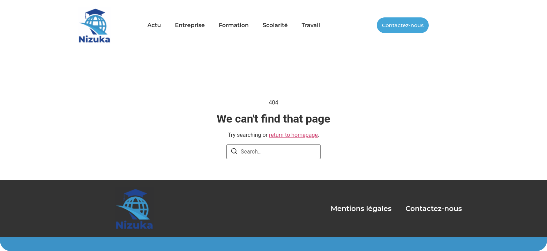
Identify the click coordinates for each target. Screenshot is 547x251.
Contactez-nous (433, 208)
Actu (154, 25)
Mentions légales (361, 208)
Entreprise (189, 25)
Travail (311, 25)
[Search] (234, 152)
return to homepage (293, 135)
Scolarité (275, 25)
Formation (234, 25)
